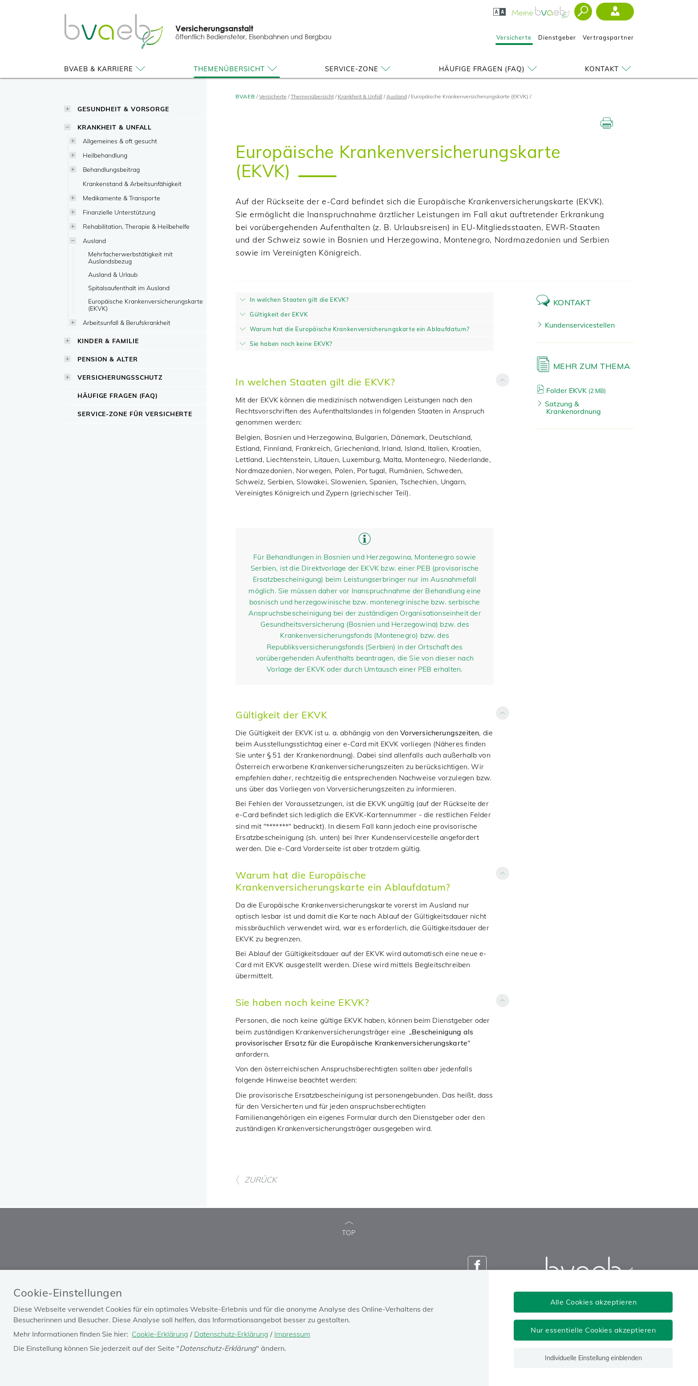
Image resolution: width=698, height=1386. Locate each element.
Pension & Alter (107, 359)
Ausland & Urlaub (113, 274)
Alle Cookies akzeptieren (593, 1301)
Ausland (94, 240)
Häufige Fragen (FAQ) (489, 69)
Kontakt (609, 69)
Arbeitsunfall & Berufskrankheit (126, 322)
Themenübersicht (237, 69)
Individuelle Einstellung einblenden (593, 1358)
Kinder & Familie (107, 340)
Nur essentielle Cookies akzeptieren (593, 1329)
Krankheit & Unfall (114, 127)
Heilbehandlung (105, 155)
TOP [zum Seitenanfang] (349, 1229)
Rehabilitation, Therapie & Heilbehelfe (136, 226)
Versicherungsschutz (119, 377)
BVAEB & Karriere (106, 69)
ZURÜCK (255, 1180)
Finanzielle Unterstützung (119, 212)
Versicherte (514, 37)
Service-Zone (359, 69)
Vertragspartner (608, 37)
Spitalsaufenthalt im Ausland (129, 288)
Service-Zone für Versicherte (134, 413)
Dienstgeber (557, 37)
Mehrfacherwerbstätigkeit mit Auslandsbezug (130, 257)
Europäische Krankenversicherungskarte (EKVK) (145, 304)
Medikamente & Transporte (121, 198)
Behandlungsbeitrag (111, 169)
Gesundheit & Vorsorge (123, 109)
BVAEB (245, 96)
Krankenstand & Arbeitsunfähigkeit (132, 183)
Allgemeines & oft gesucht (120, 141)
